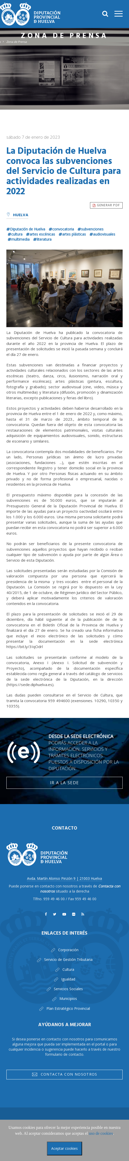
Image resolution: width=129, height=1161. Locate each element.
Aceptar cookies (64, 1148)
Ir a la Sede (64, 782)
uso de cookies (101, 1133)
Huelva (17, 215)
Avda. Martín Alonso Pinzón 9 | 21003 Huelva (64, 878)
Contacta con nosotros (64, 1075)
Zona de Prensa (16, 42)
